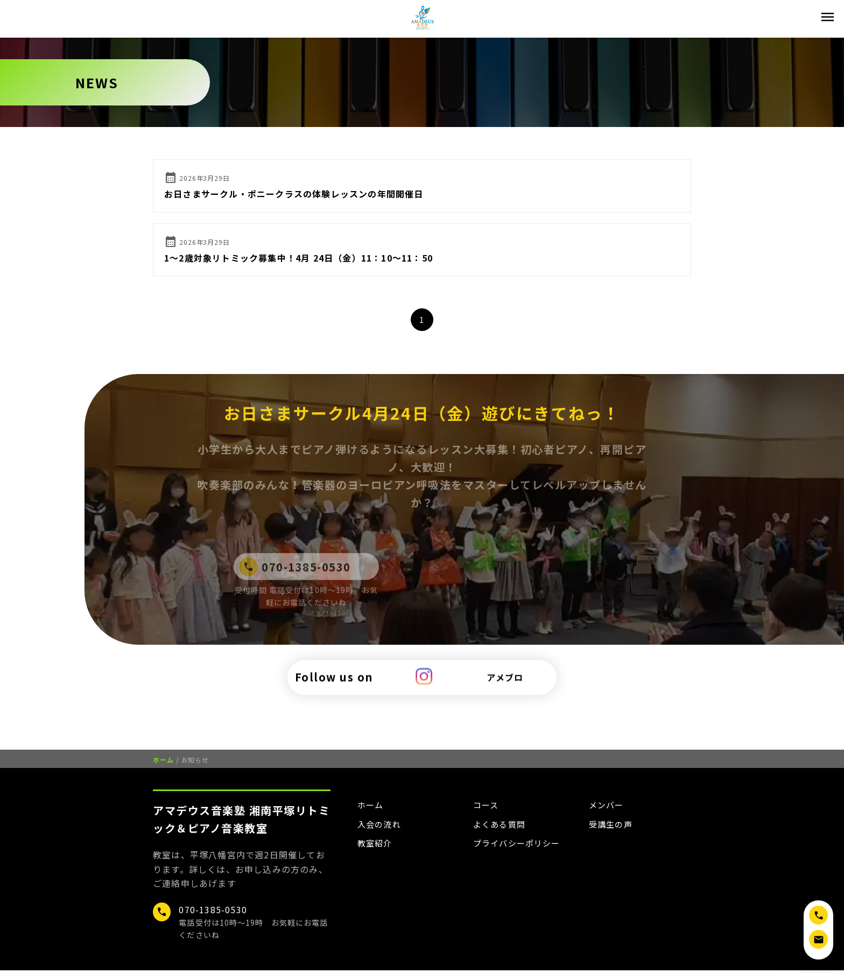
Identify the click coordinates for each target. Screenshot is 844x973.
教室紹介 (376, 847)
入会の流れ (380, 827)
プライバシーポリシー (519, 847)
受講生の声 (612, 827)
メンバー (607, 807)
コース (487, 807)
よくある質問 (501, 827)
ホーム (163, 762)
